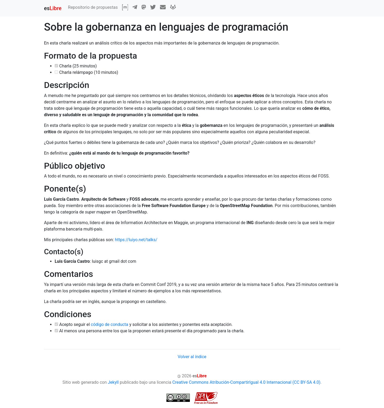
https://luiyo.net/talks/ (136, 239)
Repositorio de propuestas (93, 7)
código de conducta (109, 324)
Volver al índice (192, 356)
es (53, 8)
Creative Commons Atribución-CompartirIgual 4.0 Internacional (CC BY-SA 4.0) (246, 382)
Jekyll (113, 382)
